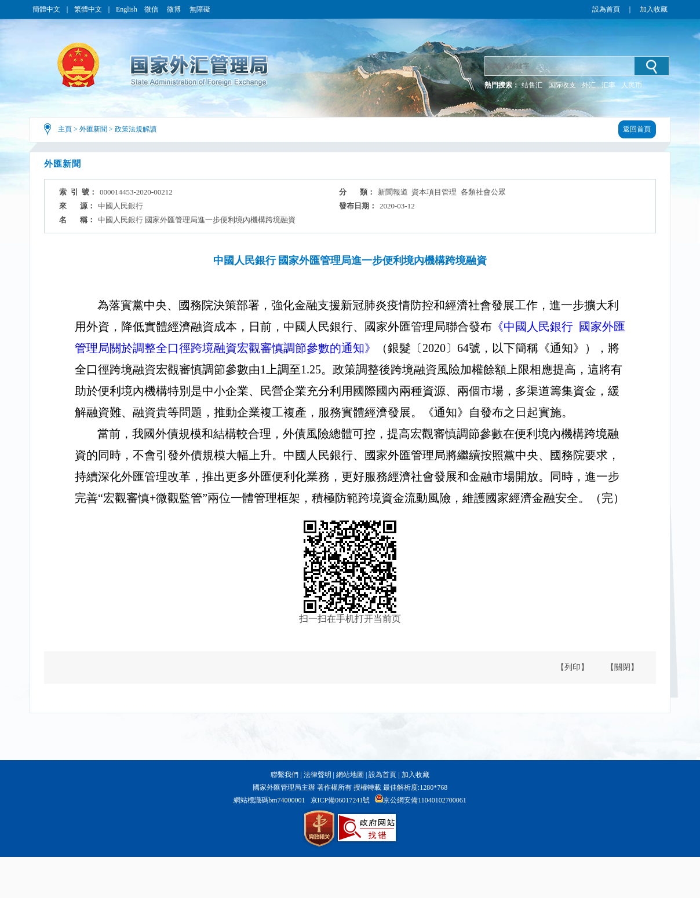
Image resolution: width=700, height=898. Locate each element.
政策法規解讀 (135, 129)
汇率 (608, 85)
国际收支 (562, 85)
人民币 (631, 85)
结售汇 (532, 85)
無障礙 (199, 9)
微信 (152, 9)
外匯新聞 (93, 129)
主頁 (65, 129)
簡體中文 (46, 9)
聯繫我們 (284, 775)
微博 (175, 9)
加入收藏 (654, 9)
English (126, 9)
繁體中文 (88, 9)
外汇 (589, 85)
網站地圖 (350, 775)
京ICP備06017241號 (340, 800)
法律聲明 (317, 775)
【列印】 (572, 667)
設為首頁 (606, 9)
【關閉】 (622, 667)
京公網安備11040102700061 (424, 800)
